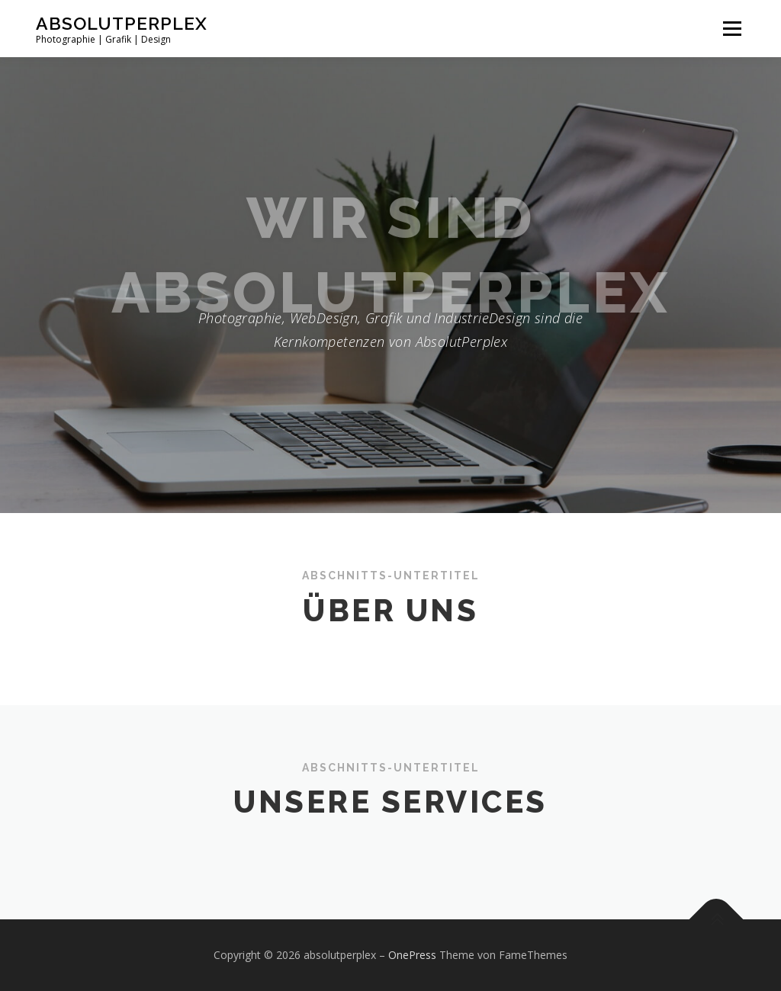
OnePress (412, 955)
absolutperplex (121, 23)
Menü (731, 28)
